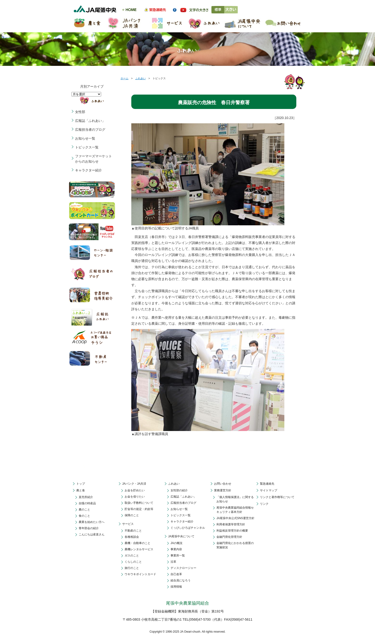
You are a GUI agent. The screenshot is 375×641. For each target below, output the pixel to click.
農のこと (84, 509)
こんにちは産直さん (92, 534)
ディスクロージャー (183, 568)
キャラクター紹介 (88, 170)
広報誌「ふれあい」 (90, 121)
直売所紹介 (86, 497)
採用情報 (176, 586)
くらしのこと (133, 561)
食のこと (84, 515)
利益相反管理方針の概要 (232, 530)
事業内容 (176, 549)
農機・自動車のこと (137, 543)
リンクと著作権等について (277, 497)
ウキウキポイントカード (140, 574)
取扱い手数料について (139, 503)
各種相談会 (132, 537)
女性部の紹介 (179, 490)
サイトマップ (268, 490)
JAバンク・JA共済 (134, 483)
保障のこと (132, 515)
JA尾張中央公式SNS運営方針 (235, 518)
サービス (128, 524)
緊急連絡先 (267, 483)
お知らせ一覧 (85, 138)
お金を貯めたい (135, 490)
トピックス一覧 (87, 147)
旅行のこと (132, 568)
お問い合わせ (222, 483)
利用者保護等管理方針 (230, 524)
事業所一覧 (178, 555)
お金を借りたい (135, 496)
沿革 (173, 561)
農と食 (80, 490)
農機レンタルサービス (139, 549)
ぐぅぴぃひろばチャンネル (188, 527)
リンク (264, 503)
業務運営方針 (222, 490)
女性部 (80, 112)
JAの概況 (176, 543)
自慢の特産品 (87, 503)
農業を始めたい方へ (92, 522)
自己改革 (176, 574)
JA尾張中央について (181, 536)
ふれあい (140, 78)
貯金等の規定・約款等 (139, 509)
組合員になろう (181, 580)
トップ (80, 483)
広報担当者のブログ (90, 129)
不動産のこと (133, 530)
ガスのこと (132, 555)
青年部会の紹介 (89, 528)
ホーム (124, 78)
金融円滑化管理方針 (229, 537)
